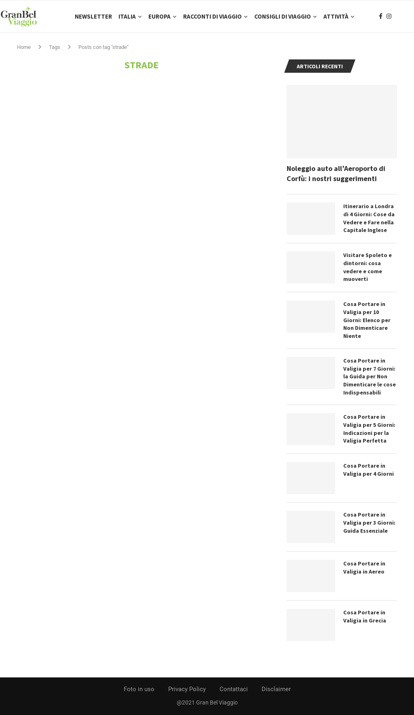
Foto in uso (139, 689)
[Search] (410, 16)
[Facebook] (380, 16)
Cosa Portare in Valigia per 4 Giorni (368, 470)
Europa (159, 16)
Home (24, 47)
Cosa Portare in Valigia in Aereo (364, 568)
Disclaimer (276, 689)
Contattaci (234, 689)
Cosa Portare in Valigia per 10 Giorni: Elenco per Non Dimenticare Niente (367, 320)
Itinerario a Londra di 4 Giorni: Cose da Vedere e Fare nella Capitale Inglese (368, 218)
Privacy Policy (187, 689)
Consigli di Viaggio (282, 16)
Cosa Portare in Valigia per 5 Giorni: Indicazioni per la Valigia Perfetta (369, 429)
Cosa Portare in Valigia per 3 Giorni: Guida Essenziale (369, 522)
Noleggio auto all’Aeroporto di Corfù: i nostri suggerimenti (336, 173)
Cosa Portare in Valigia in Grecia (364, 616)
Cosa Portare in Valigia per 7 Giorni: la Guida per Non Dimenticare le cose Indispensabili (369, 376)
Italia (127, 16)
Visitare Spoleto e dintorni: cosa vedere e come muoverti (367, 267)
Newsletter (93, 16)
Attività (336, 16)
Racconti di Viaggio (212, 16)
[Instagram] (389, 16)
